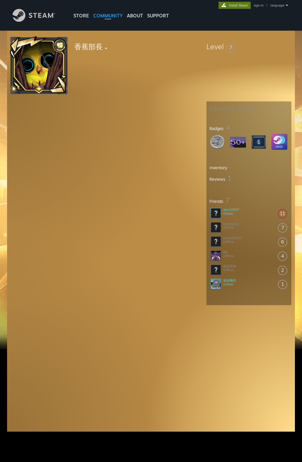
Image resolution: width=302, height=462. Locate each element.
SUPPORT (158, 16)
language (277, 5)
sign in (258, 5)
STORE (81, 16)
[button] (248, 46)
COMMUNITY (108, 16)
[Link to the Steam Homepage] (38, 20)
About (135, 16)
